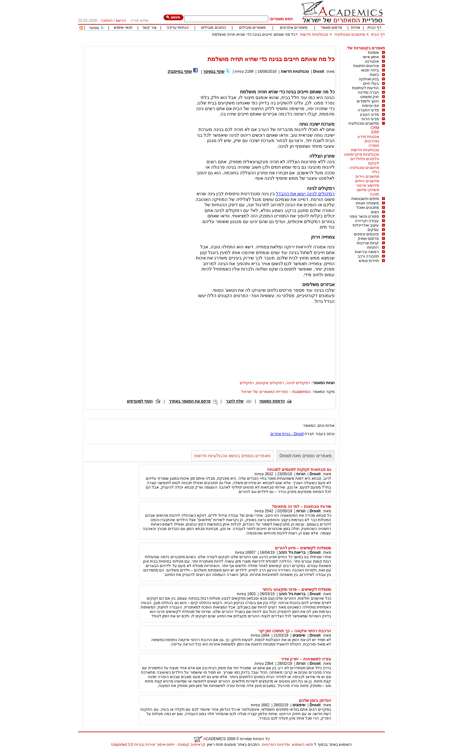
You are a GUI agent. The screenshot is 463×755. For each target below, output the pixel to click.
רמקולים (247, 383)
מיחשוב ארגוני (367, 185)
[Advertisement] (270, 43)
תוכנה (374, 194)
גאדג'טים (372, 141)
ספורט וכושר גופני (364, 216)
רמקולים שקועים (270, 383)
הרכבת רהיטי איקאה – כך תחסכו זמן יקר (294, 630)
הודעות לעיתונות (365, 88)
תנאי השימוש (302, 744)
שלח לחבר (235, 401)
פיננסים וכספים (366, 234)
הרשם (121, 20)
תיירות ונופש (369, 261)
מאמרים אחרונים (293, 27)
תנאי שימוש (123, 27)
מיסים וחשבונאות (365, 199)
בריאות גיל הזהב (292, 552)
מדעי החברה (368, 110)
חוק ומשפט (369, 97)
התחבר (107, 20)
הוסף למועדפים (140, 401)
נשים (375, 212)
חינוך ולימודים (368, 101)
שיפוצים (299, 635)
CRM (375, 128)
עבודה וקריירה (367, 221)
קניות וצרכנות (368, 243)
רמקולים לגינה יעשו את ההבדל (305, 193)
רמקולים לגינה (298, 383)
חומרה (373, 145)
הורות (301, 474)
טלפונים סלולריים (364, 159)
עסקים (373, 230)
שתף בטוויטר (213, 71)
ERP (375, 132)
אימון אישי (371, 57)
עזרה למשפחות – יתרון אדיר (306, 659)
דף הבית (374, 27)
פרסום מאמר (331, 27)
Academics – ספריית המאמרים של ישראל (276, 392)
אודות (355, 27)
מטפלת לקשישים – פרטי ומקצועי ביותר (296, 589)
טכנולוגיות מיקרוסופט (361, 154)
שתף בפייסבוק (180, 71)
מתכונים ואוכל (367, 207)
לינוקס (373, 163)
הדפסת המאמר (272, 401)
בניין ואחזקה (369, 79)
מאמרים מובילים (252, 27)
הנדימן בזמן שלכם (315, 700)
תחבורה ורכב (368, 256)
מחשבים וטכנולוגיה (349, 34)
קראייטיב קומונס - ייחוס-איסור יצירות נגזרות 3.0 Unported (158, 744)
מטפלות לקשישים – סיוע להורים (303, 548)
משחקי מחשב (367, 190)
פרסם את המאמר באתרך (190, 401)
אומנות (373, 52)
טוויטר (94, 28)
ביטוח (374, 74)
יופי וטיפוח (370, 105)
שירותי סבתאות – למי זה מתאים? (301, 506)
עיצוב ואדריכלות (366, 225)
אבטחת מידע (368, 136)
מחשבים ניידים (367, 176)
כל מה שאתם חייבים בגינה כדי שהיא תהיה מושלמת (253, 34)
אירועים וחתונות (366, 66)
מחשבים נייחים (367, 181)
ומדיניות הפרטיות (276, 744)
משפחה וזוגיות (367, 203)
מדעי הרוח (370, 119)
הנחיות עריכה (178, 27)
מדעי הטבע (369, 114)
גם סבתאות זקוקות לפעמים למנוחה (299, 469)
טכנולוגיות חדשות (314, 34)
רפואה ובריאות (367, 252)
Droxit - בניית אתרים (287, 434)
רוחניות (373, 247)
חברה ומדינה (368, 92)
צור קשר (149, 27)
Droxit (318, 71)
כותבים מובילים (213, 27)
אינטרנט (372, 61)
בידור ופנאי (370, 70)
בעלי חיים (371, 83)
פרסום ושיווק (368, 238)
